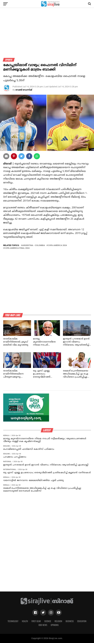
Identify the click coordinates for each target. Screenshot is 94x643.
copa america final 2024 (16, 248)
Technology (13, 621)
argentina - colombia (33, 245)
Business (70, 621)
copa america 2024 (57, 245)
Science (47, 621)
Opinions (55, 625)
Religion (58, 621)
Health (25, 621)
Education (81, 621)
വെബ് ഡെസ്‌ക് (23, 90)
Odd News (43, 625)
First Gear (36, 621)
